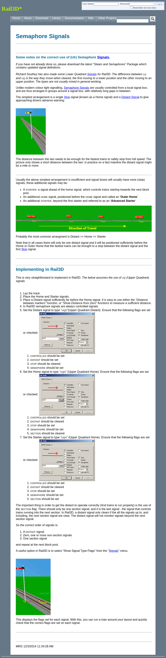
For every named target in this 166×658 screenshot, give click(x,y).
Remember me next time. (145, 8)
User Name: (88, 4)
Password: (125, 4)
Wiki (90, 18)
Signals (103, 57)
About (28, 18)
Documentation (74, 18)
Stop (67, 97)
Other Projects (107, 18)
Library (56, 18)
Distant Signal (130, 97)
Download (41, 18)
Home (16, 18)
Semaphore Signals (76, 87)
